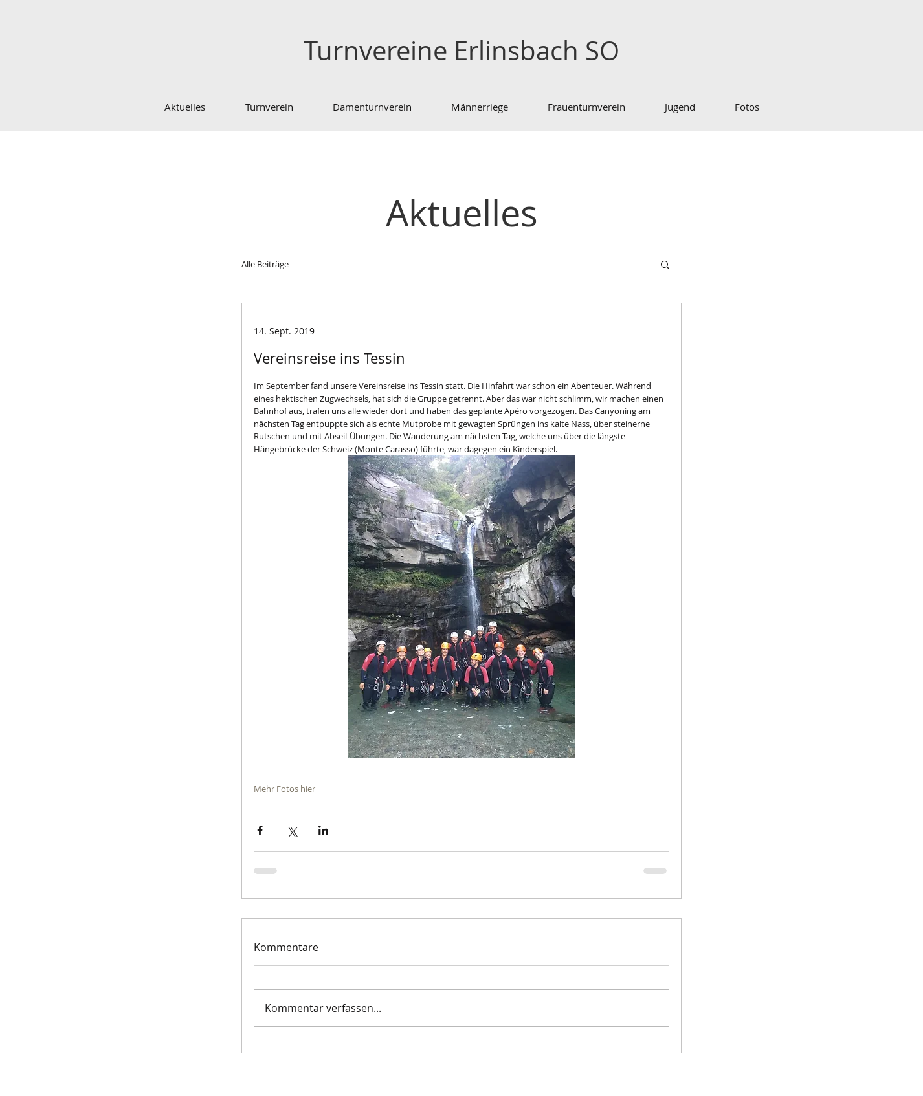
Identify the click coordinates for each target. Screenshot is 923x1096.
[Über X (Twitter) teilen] (291, 830)
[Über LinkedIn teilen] (323, 830)
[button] (665, 264)
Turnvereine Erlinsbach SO (461, 50)
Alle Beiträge (265, 264)
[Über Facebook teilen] (260, 830)
